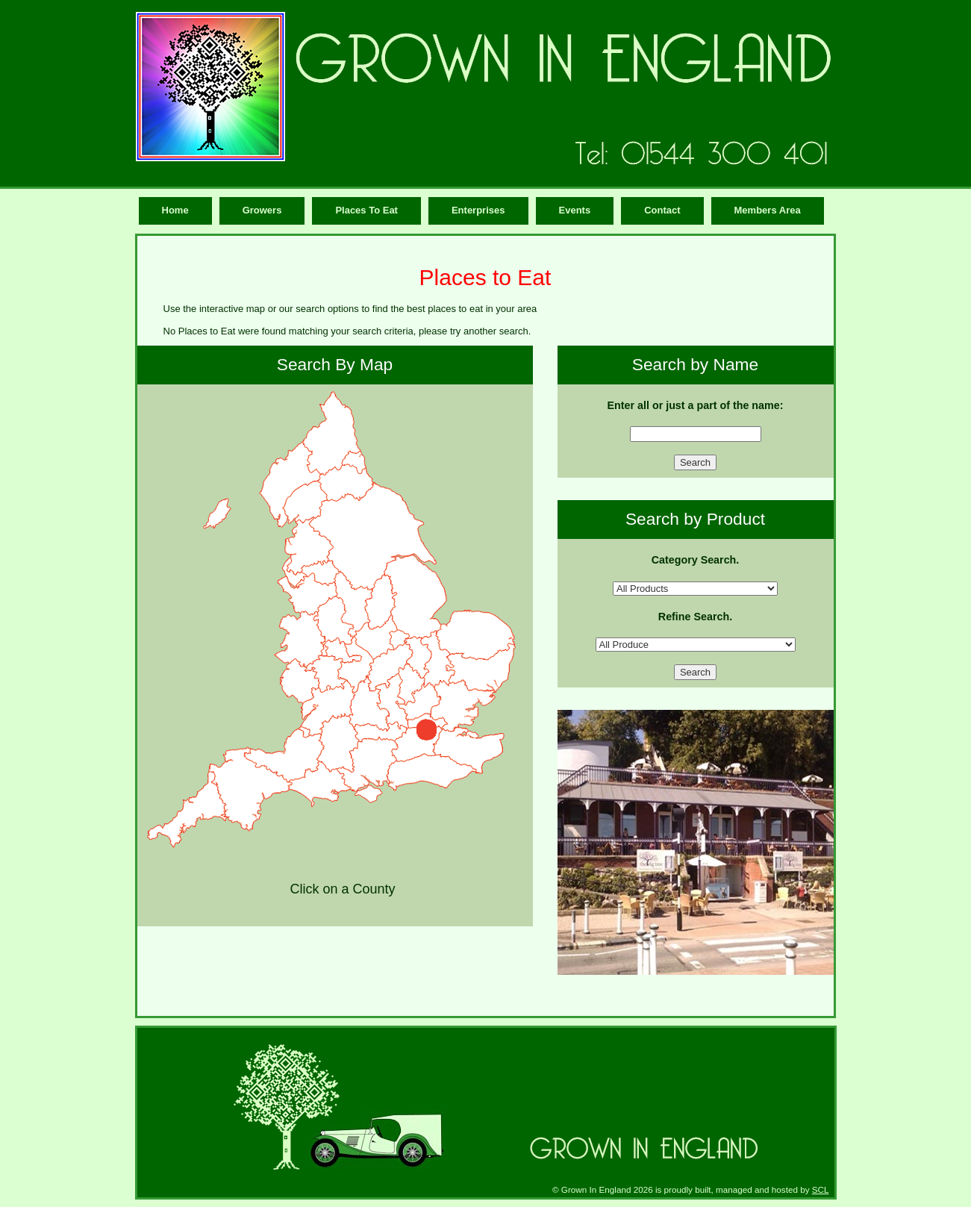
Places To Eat (366, 210)
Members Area (767, 210)
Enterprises (478, 210)
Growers (262, 210)
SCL (820, 1189)
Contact (662, 210)
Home (175, 210)
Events (575, 210)
